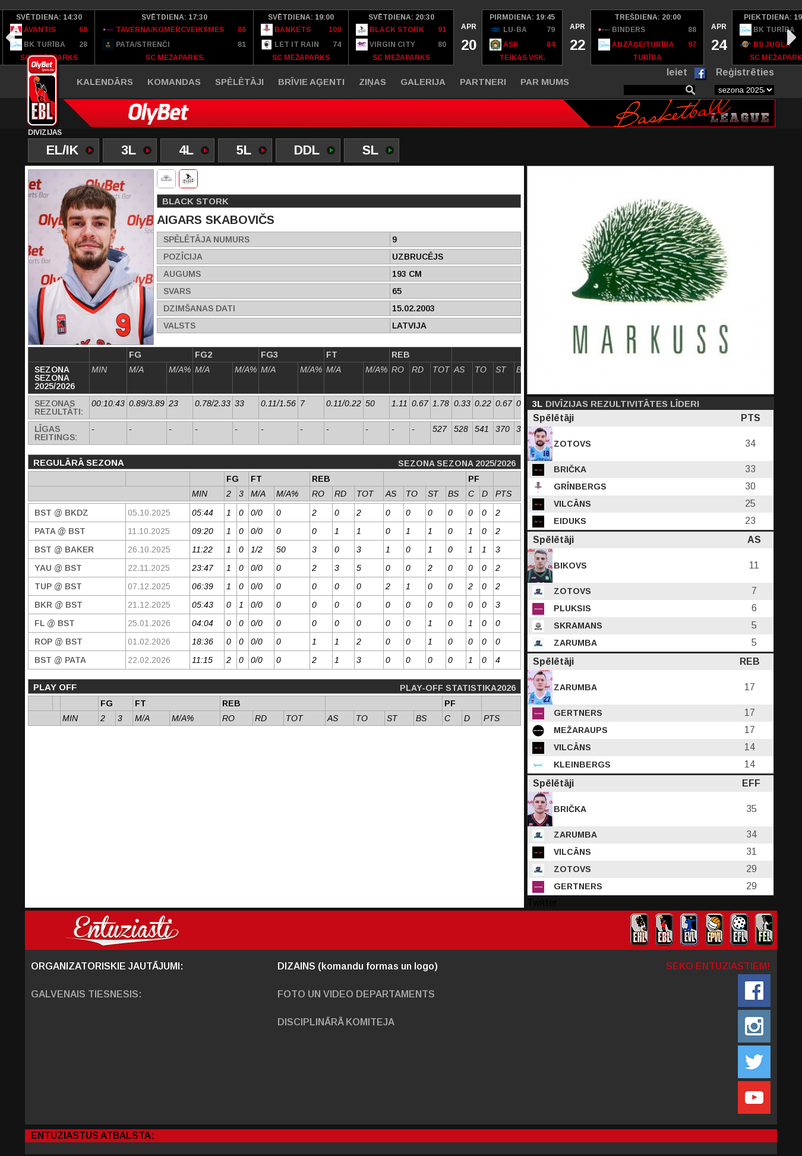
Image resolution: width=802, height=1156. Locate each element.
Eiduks (568, 521)
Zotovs (571, 443)
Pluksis (571, 608)
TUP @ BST (58, 586)
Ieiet (677, 72)
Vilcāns (571, 503)
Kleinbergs (581, 764)
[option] (49, 37)
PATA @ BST (60, 531)
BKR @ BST (58, 604)
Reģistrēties (745, 72)
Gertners (576, 713)
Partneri (483, 82)
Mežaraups (579, 730)
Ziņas (372, 82)
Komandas (174, 82)
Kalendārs (105, 82)
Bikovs (569, 565)
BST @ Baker (64, 549)
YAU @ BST (58, 568)
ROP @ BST (58, 641)
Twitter (542, 903)
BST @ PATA (60, 660)
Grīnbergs (579, 486)
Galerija (423, 82)
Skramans (576, 625)
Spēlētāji (239, 82)
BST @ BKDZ (61, 512)
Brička (568, 469)
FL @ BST (54, 623)
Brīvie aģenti (311, 82)
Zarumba (574, 643)
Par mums (544, 82)
